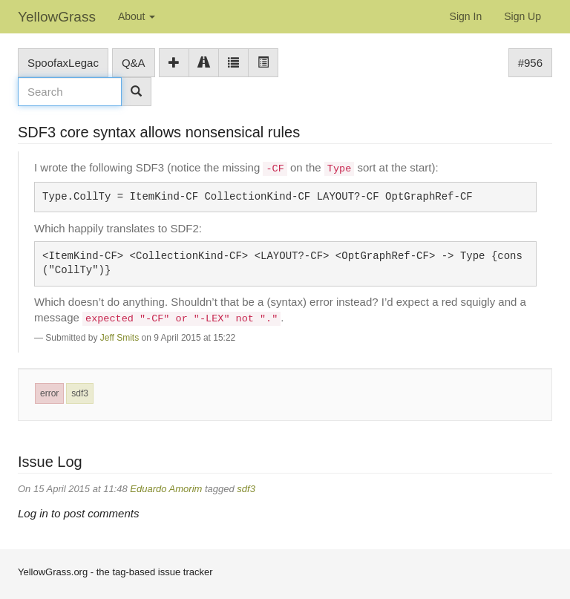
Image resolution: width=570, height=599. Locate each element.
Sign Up (522, 16)
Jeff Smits (119, 338)
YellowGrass (57, 16)
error (49, 393)
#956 (530, 62)
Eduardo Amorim (166, 488)
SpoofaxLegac (63, 62)
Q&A (133, 62)
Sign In (466, 16)
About (136, 16)
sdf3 (79, 393)
